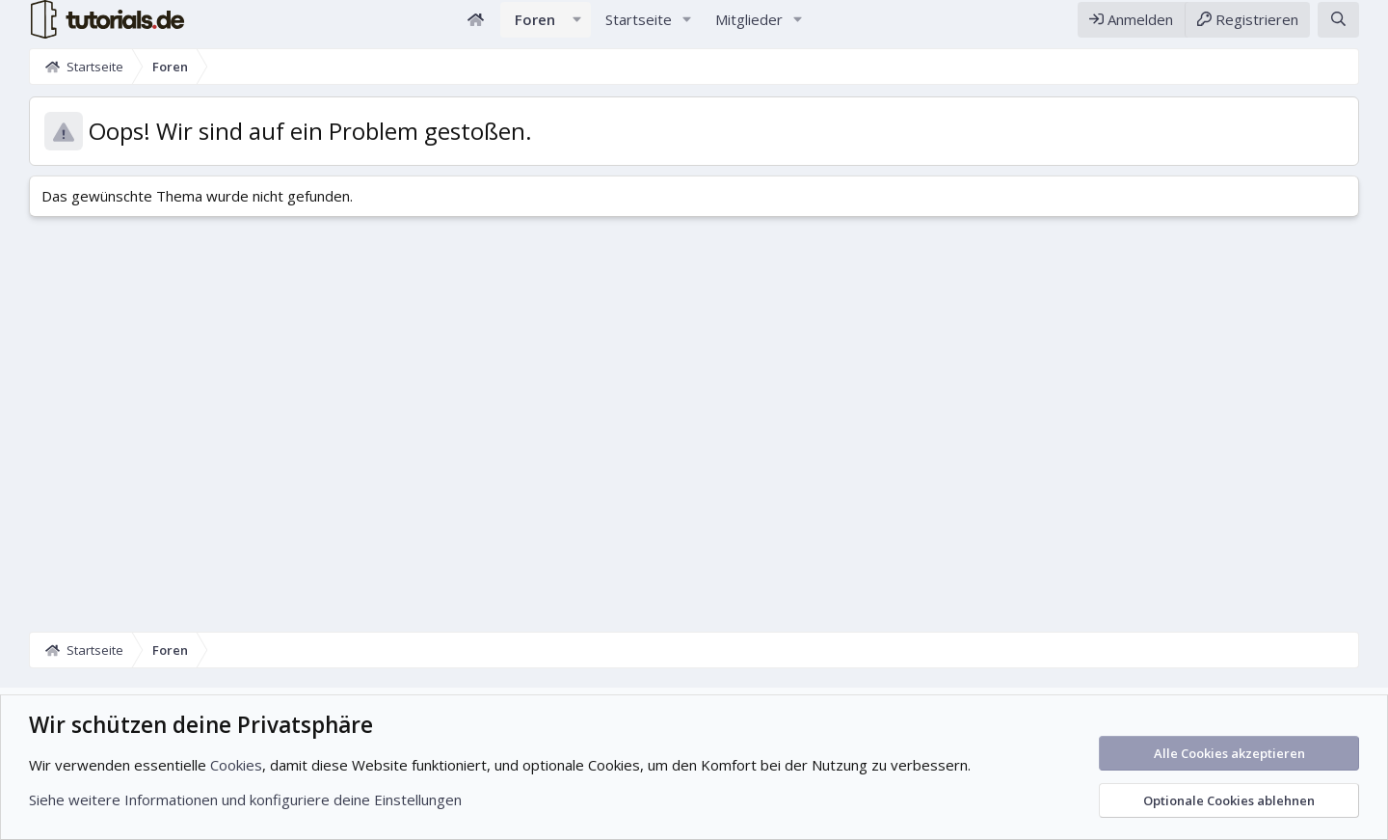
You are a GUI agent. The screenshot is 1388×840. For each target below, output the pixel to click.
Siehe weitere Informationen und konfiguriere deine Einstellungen (245, 799)
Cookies (236, 764)
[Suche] (1338, 27)
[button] (577, 27)
